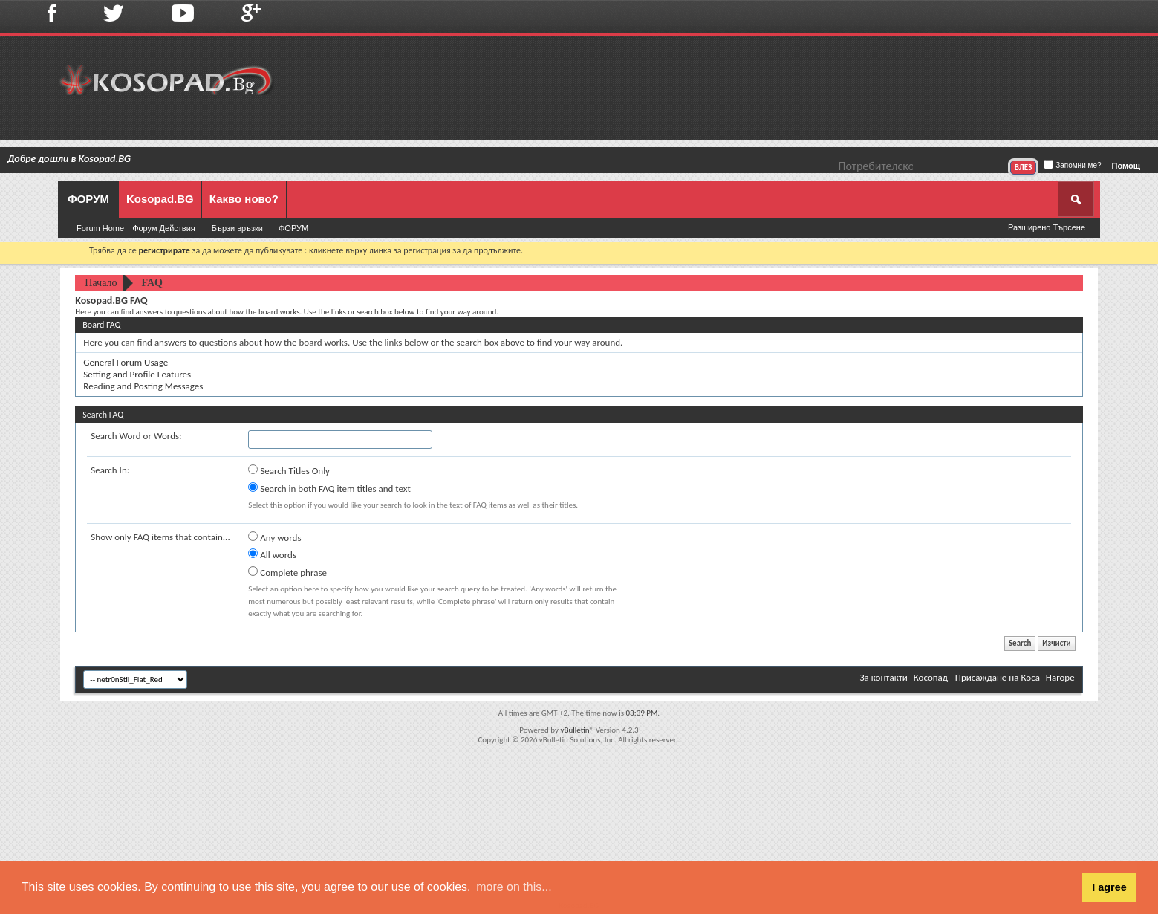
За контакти (883, 677)
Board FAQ (101, 325)
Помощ (1126, 165)
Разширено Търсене (1046, 227)
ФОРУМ (88, 198)
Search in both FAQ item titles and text (329, 488)
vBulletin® (576, 730)
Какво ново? (244, 198)
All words (272, 554)
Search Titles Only (289, 470)
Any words (274, 537)
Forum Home (100, 228)
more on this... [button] (513, 887)
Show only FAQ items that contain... (160, 536)
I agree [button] (1109, 887)
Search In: (110, 470)
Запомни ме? (1072, 165)
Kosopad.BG (160, 198)
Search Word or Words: (136, 435)
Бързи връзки (237, 228)
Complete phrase (287, 572)
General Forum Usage (125, 362)
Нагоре (1060, 677)
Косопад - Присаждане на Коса (977, 677)
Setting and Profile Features (137, 374)
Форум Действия (163, 228)
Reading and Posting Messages (143, 386)
